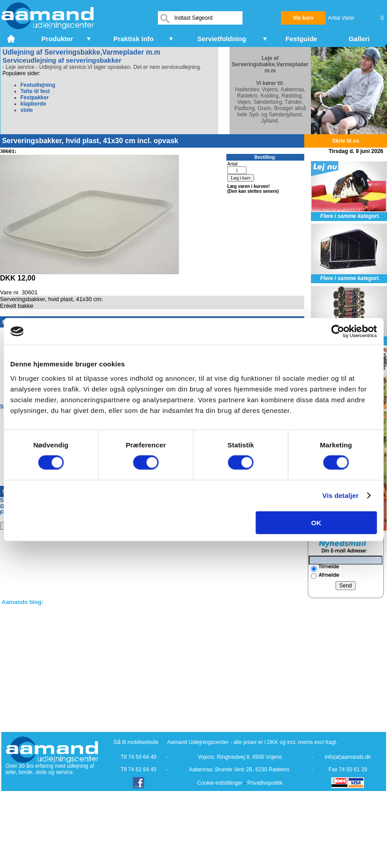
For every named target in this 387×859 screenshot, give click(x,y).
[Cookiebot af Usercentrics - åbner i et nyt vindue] (337, 331)
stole (27, 110)
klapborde (33, 104)
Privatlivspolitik (265, 783)
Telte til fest (35, 91)
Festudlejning (38, 85)
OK (316, 522)
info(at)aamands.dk (348, 757)
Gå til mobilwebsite (136, 742)
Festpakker (35, 97)
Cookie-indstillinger (219, 783)
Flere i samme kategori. (350, 216)
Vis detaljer (341, 495)
